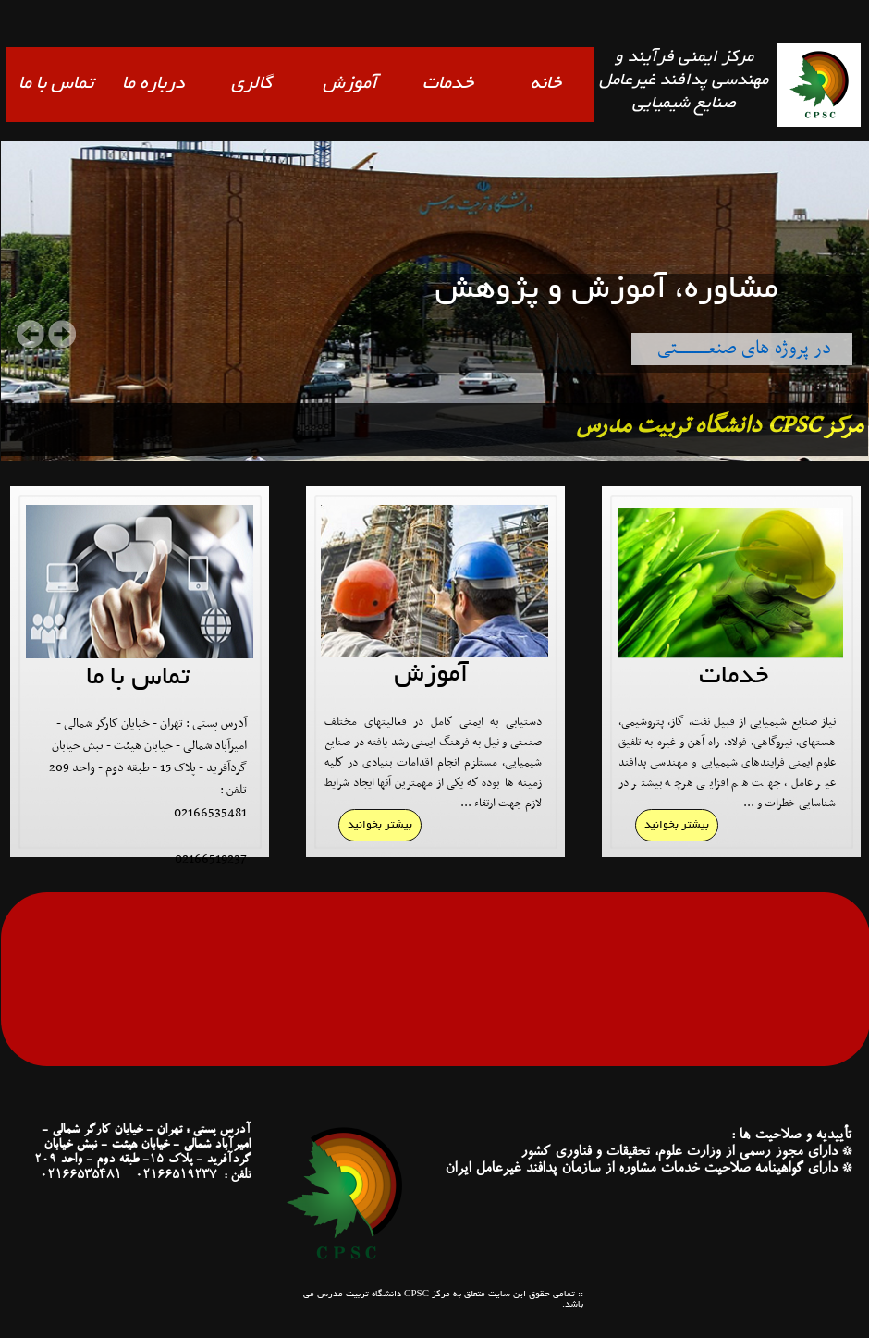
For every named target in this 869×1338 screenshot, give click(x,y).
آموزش (350, 84)
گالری (251, 84)
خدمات (447, 84)
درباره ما (153, 84)
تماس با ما (55, 84)
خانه (546, 84)
